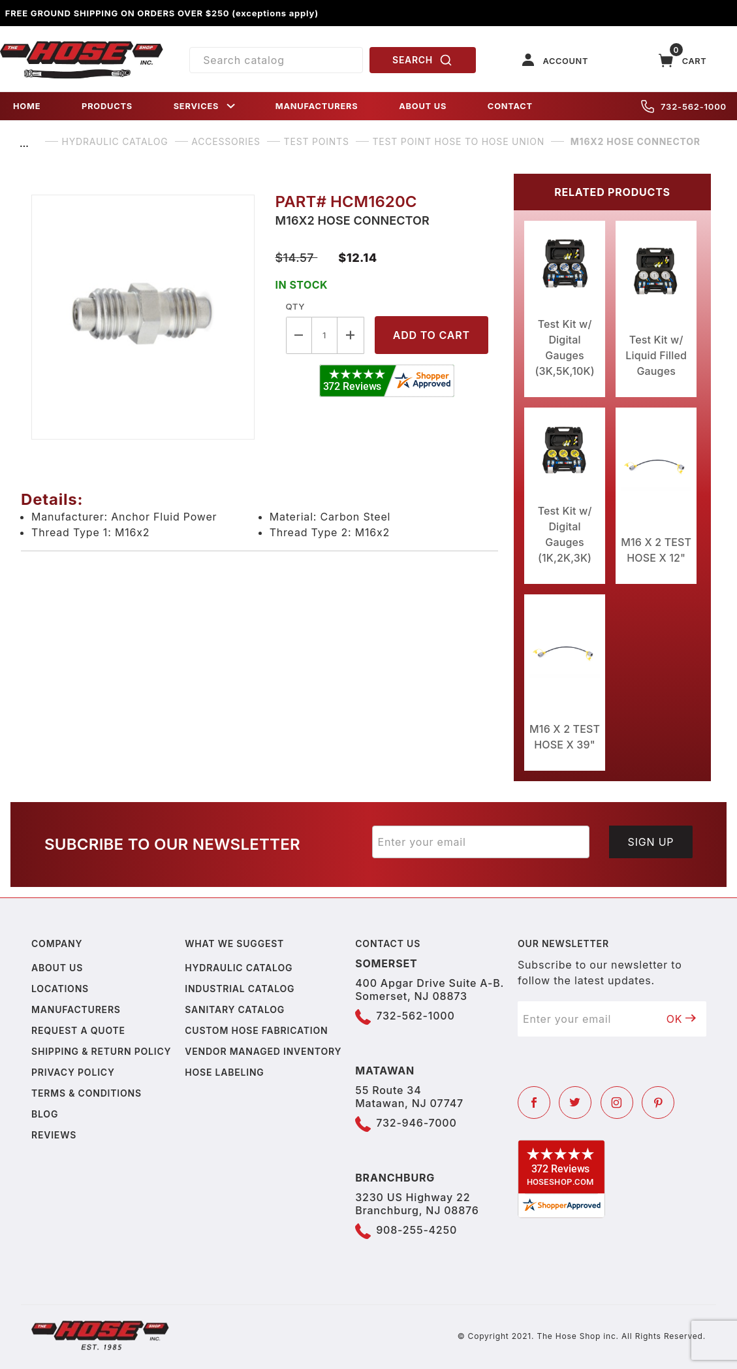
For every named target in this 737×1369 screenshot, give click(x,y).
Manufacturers (76, 1009)
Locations (60, 988)
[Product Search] (275, 60)
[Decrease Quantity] (299, 335)
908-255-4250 (416, 1229)
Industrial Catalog (239, 988)
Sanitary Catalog (235, 1009)
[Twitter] (575, 1102)
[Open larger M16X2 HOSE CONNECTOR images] (143, 317)
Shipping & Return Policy (101, 1051)
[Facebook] (534, 1102)
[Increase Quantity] (350, 335)
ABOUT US (423, 106)
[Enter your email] (481, 842)
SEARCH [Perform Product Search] (422, 60)
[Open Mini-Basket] (683, 60)
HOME (26, 106)
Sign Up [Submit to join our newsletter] (651, 841)
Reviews (53, 1134)
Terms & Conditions (86, 1093)
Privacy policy (73, 1072)
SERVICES (206, 106)
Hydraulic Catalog (238, 967)
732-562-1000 (684, 106)
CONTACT (510, 106)
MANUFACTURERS (316, 106)
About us (57, 967)
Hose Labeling (224, 1072)
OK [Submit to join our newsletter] (681, 1018)
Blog (44, 1113)
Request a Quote (78, 1030)
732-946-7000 (416, 1122)
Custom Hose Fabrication (256, 1030)
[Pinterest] (658, 1102)
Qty (295, 306)
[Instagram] (617, 1102)
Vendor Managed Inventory (263, 1051)
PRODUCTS (107, 106)
